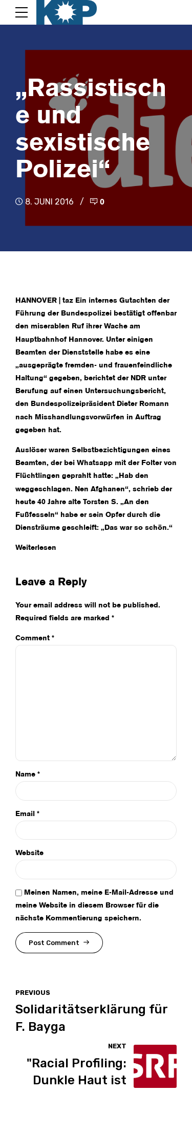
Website (29, 853)
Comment (34, 638)
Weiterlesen (35, 548)
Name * (27, 774)
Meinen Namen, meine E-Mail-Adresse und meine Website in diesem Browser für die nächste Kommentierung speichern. (94, 905)
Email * (27, 814)
